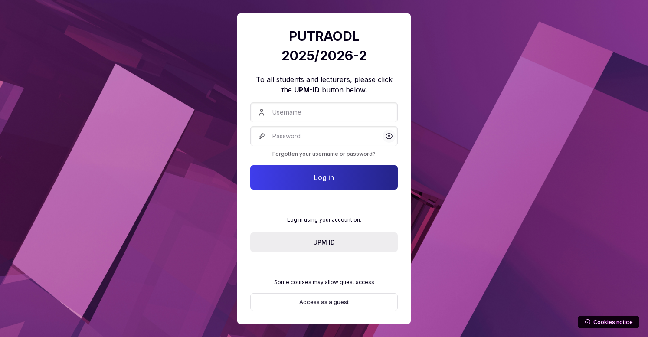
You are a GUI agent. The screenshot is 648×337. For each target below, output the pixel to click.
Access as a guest (324, 301)
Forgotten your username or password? (324, 154)
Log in (324, 177)
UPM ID (324, 242)
